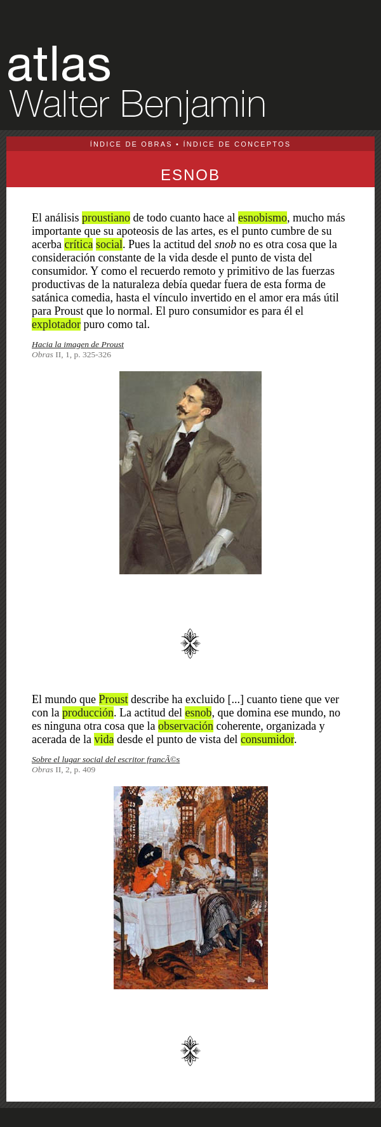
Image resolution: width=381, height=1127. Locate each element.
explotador (56, 324)
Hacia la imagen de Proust (78, 344)
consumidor (267, 739)
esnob (198, 712)
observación (185, 726)
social (109, 244)
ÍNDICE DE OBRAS (131, 144)
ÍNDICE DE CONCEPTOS (237, 144)
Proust (113, 699)
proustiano (106, 217)
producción (88, 712)
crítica (78, 244)
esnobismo (262, 217)
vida (104, 739)
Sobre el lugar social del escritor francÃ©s (106, 759)
